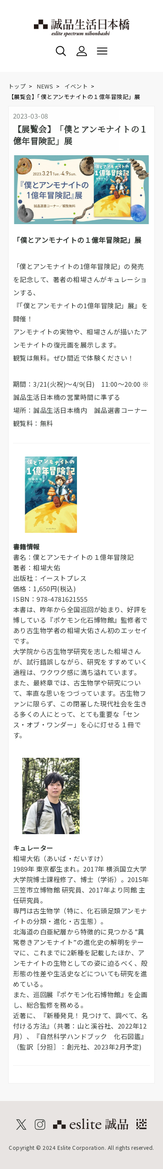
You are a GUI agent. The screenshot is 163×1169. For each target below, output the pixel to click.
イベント (76, 86)
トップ (17, 86)
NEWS (45, 86)
